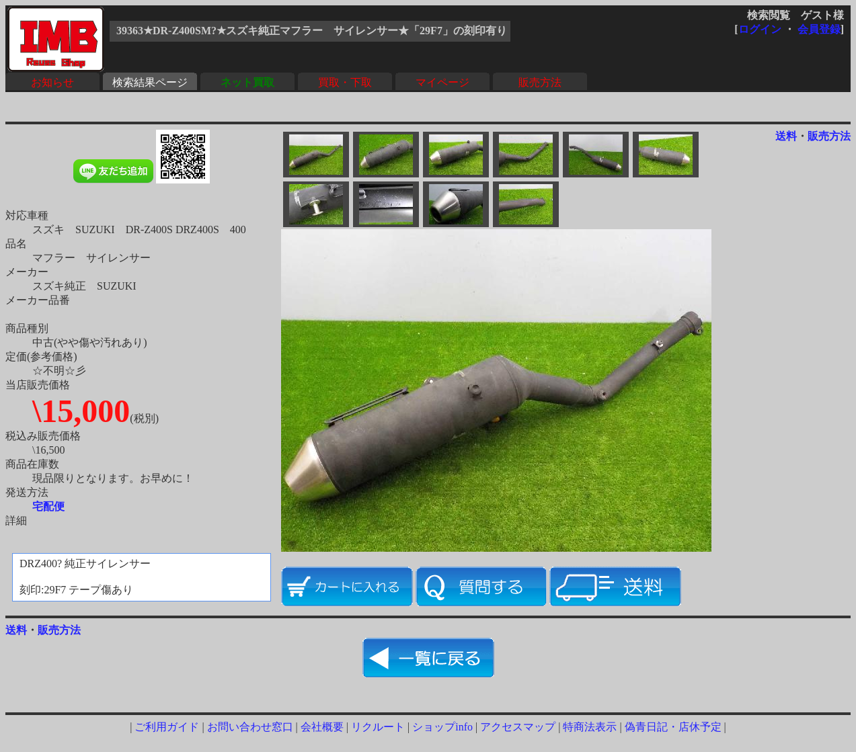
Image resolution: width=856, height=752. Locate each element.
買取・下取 (345, 82)
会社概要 (322, 727)
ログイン (759, 29)
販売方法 (539, 82)
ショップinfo (442, 727)
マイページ (442, 82)
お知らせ (52, 82)
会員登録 (819, 29)
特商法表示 (590, 727)
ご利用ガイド (166, 727)
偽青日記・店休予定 (673, 727)
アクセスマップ (517, 727)
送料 (786, 136)
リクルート (378, 727)
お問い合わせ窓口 (250, 727)
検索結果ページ (150, 82)
